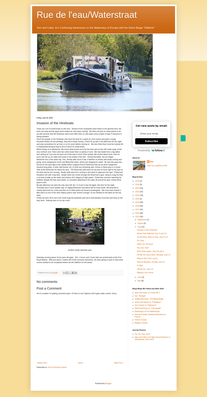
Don (151, 162)
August (140, 223)
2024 (137, 184)
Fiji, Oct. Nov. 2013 (142, 334)
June (139, 277)
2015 (137, 217)
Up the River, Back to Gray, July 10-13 (152, 237)
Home (80, 363)
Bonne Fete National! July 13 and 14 (151, 233)
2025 (137, 181)
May (139, 281)
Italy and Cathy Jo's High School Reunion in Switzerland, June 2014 (152, 338)
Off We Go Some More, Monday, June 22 (153, 255)
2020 (137, 199)
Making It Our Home (145, 273)
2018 (137, 206)
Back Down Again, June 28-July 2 (150, 251)
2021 (137, 195)
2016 (137, 213)
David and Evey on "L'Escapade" (148, 308)
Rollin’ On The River (145, 244)
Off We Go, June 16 (145, 269)
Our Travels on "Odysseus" (146, 305)
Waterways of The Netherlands (147, 311)
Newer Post (42, 363)
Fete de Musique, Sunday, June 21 (151, 262)
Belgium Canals (141, 323)
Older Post (118, 363)
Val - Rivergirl (140, 296)
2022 (137, 192)
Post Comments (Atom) (57, 367)
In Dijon (140, 265)
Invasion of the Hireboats (147, 230)
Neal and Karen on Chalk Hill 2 (147, 293)
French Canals (141, 320)
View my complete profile (157, 166)
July (139, 227)
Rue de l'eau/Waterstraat (87, 15)
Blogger (108, 383)
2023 (137, 188)
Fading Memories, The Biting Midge (149, 299)
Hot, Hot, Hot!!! (143, 248)
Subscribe (151, 141)
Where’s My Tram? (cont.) (147, 258)
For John (140, 241)
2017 (137, 209)
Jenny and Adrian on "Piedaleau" (148, 302)
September (142, 220)
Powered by (151, 150)
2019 (137, 202)
